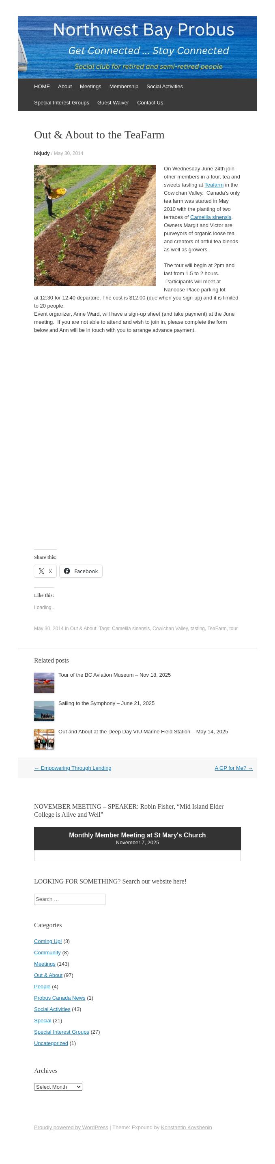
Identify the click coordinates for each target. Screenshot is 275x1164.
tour (233, 628)
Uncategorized (51, 1043)
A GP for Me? (234, 768)
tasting (198, 628)
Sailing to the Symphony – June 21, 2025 (106, 703)
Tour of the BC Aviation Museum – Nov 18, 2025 (114, 675)
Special (43, 1020)
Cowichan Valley (170, 628)
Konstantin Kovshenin (186, 1127)
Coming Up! (48, 941)
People (42, 986)
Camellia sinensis (210, 217)
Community (47, 952)
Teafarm (213, 185)
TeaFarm (216, 628)
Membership (124, 86)
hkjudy (42, 153)
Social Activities (164, 86)
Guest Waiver (113, 103)
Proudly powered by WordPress (71, 1127)
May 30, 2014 (69, 153)
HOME (42, 86)
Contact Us (150, 103)
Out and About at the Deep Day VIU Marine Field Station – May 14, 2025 (143, 732)
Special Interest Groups (61, 103)
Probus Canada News (59, 998)
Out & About (83, 628)
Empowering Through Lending (73, 768)
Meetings (90, 86)
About (65, 86)
